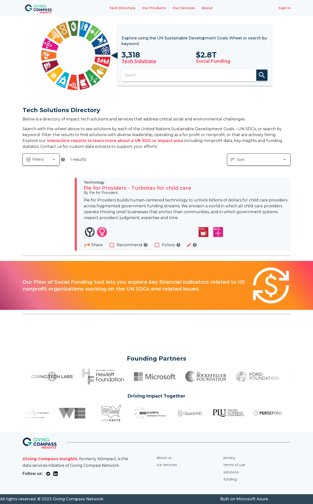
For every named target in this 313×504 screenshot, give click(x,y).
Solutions (231, 472)
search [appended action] (262, 75)
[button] (41, 159)
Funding (230, 479)
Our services (166, 465)
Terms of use (234, 465)
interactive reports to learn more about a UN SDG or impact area (115, 140)
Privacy (229, 458)
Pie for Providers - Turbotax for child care (137, 188)
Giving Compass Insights (50, 459)
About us (163, 458)
